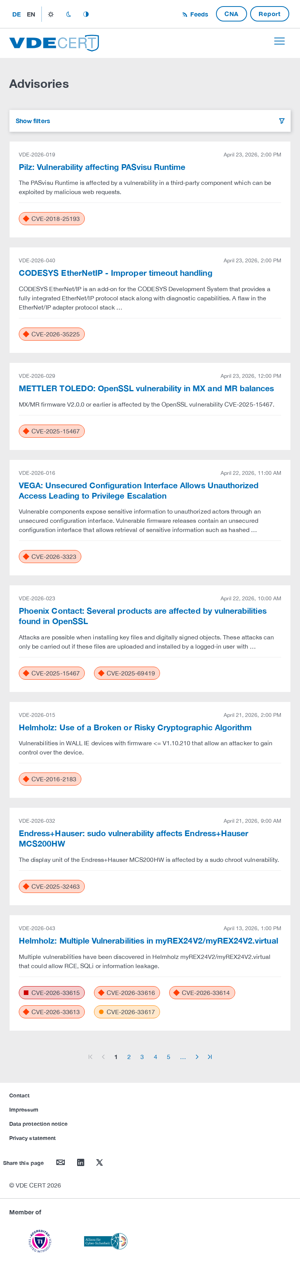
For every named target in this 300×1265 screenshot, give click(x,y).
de (16, 14)
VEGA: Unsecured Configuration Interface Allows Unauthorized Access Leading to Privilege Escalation (139, 490)
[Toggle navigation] (279, 41)
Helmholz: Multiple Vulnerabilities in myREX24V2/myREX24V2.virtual (148, 940)
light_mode (51, 14)
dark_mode (68, 14)
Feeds (198, 14)
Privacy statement (32, 1138)
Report (270, 13)
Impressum (24, 1109)
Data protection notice (38, 1123)
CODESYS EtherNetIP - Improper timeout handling (116, 273)
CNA (231, 13)
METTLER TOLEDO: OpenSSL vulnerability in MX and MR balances (146, 388)
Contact (19, 1095)
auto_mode (86, 14)
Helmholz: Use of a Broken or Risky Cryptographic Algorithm (135, 727)
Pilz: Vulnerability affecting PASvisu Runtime (102, 167)
